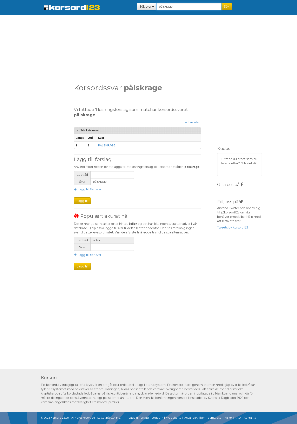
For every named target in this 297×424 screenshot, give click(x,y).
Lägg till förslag (139, 417)
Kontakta (250, 417)
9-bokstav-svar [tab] (87, 130)
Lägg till (82, 201)
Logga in (157, 417)
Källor (228, 417)
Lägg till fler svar (87, 189)
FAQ (238, 417)
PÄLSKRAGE (107, 145)
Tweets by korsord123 (232, 227)
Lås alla (192, 122)
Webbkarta (173, 417)
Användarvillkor (194, 417)
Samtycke (215, 417)
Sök (226, 6)
